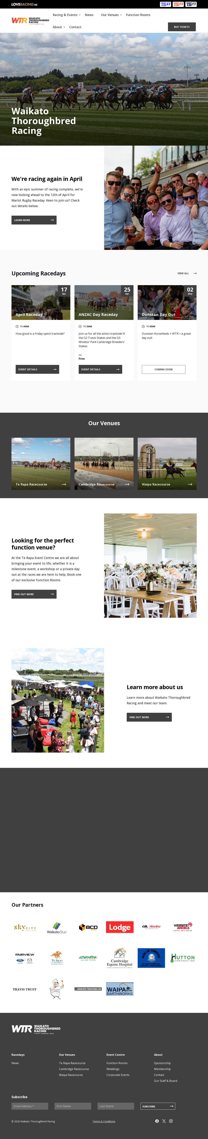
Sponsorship (162, 1063)
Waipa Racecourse (71, 1075)
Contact (75, 27)
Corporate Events (118, 1075)
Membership (162, 1069)
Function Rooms (138, 15)
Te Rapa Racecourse (72, 1063)
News (89, 15)
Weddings (113, 1069)
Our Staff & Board (165, 1081)
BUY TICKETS (182, 26)
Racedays (18, 1055)
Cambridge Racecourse (74, 1069)
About (57, 27)
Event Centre (116, 1055)
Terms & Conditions (104, 1121)
